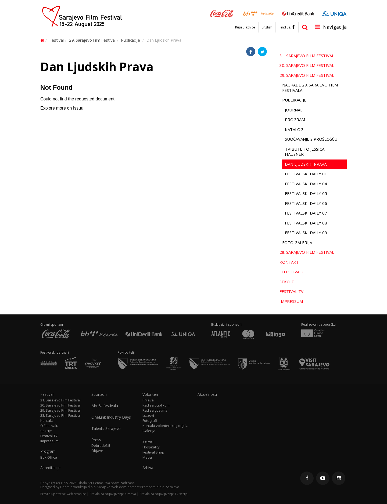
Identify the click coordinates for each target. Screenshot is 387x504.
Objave (97, 450)
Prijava (148, 400)
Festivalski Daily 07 (306, 213)
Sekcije (287, 281)
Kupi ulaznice (245, 27)
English (267, 27)
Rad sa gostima (154, 410)
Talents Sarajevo (106, 428)
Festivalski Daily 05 (306, 193)
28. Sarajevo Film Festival (307, 252)
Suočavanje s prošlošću (311, 139)
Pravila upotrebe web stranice (63, 494)
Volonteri (150, 394)
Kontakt (289, 262)
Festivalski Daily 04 (306, 183)
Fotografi (149, 420)
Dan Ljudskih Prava (306, 164)
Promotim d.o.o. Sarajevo (159, 487)
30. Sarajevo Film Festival (307, 65)
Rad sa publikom (156, 405)
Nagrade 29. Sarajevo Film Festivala (310, 87)
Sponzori (99, 394)
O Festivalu (292, 271)
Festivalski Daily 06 (306, 203)
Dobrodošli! (100, 445)
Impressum (291, 301)
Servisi (147, 441)
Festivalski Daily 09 (306, 232)
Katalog (294, 129)
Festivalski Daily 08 (306, 223)
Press (96, 439)
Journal (293, 110)
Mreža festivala (104, 405)
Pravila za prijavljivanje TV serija (163, 494)
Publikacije (130, 40)
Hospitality (151, 447)
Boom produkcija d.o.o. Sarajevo (85, 487)
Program (295, 119)
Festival (56, 40)
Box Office (48, 457)
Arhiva (147, 467)
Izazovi (148, 415)
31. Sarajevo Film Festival (307, 55)
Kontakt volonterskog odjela (165, 425)
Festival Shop (153, 452)
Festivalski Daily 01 (306, 173)
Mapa (147, 457)
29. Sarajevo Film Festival (92, 40)
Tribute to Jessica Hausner (304, 151)
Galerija (148, 431)
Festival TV (291, 291)
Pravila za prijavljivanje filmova (112, 494)
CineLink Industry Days (111, 417)
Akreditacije (50, 467)
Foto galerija (297, 242)
